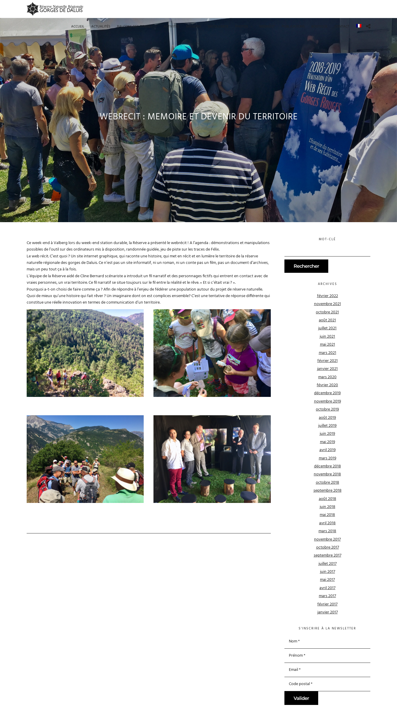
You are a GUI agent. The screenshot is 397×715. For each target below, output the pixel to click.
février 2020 (327, 385)
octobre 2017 (327, 547)
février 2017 (327, 604)
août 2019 (327, 417)
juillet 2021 (327, 328)
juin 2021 (327, 336)
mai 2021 (327, 344)
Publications (293, 27)
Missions (193, 27)
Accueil (77, 27)
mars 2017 (327, 596)
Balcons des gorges (134, 27)
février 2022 (327, 296)
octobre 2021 (327, 312)
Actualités (100, 27)
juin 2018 (327, 507)
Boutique (319, 27)
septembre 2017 (327, 555)
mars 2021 (327, 353)
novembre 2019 (327, 401)
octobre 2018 (327, 482)
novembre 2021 (327, 304)
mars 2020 (327, 377)
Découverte (218, 27)
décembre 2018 (327, 466)
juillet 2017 (327, 563)
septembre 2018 (327, 490)
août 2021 (327, 320)
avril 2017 (327, 588)
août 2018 (327, 499)
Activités (171, 27)
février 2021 (327, 361)
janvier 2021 (327, 368)
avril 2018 (327, 523)
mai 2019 (327, 442)
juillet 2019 (327, 425)
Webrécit (267, 27)
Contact (341, 27)
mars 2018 (327, 531)
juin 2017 (327, 571)
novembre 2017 (327, 539)
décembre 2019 (327, 393)
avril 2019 (327, 450)
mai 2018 (327, 515)
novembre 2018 (327, 474)
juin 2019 (327, 433)
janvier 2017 (327, 612)
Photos (241, 27)
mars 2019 (327, 458)
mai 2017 (327, 579)
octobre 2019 (327, 409)
